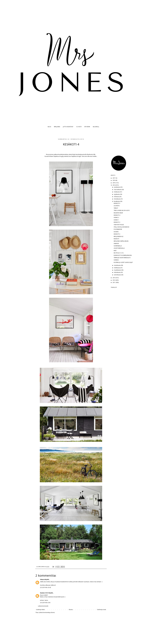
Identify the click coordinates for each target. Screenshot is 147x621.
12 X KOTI (79, 127)
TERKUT (116, 208)
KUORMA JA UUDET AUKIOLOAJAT (123, 262)
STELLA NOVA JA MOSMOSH (121, 227)
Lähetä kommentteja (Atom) (47, 612)
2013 (114, 278)
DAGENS (116, 232)
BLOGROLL (96, 127)
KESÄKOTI (116, 239)
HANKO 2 (116, 217)
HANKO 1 (116, 220)
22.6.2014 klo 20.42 (45, 587)
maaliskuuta (117, 270)
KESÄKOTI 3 (117, 222)
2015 (114, 183)
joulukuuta (117, 187)
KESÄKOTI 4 (117, 215)
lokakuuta (117, 192)
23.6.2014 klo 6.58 (45, 602)
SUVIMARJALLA (118, 246)
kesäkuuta (117, 201)
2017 (114, 178)
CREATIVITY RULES (119, 224)
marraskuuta (118, 189)
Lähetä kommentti (43, 606)
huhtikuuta (117, 268)
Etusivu (71, 609)
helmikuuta (117, 272)
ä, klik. (94, 154)
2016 (114, 180)
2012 (114, 280)
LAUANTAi (117, 206)
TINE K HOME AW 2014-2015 (122, 210)
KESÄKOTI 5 (117, 203)
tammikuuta (117, 275)
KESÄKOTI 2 (117, 234)
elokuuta (116, 196)
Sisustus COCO (44, 593)
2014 (114, 185)
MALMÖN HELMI (118, 213)
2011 (114, 282)
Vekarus (42, 579)
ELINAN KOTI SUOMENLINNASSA (123, 255)
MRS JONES (57, 127)
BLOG (49, 127)
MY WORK (87, 127)
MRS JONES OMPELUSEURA (121, 241)
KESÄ (115, 250)
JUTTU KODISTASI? (68, 127)
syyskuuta (117, 194)
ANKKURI (116, 243)
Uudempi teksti (40, 609)
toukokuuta (117, 265)
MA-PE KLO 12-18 (118, 253)
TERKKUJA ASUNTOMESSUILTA (122, 257)
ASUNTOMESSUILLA (119, 248)
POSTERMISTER (118, 229)
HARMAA (116, 260)
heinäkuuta (117, 199)
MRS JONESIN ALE (118, 236)
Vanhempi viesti (101, 609)
